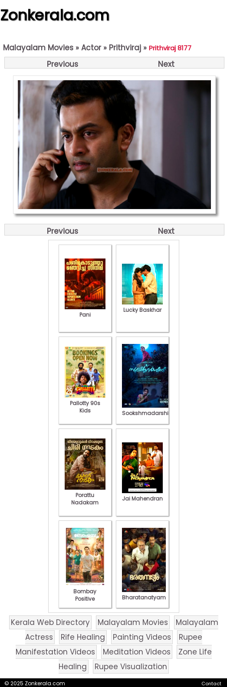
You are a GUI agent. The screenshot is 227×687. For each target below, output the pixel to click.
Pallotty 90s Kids (85, 403)
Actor (91, 48)
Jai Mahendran (142, 494)
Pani (85, 311)
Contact (211, 683)
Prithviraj (125, 48)
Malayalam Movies (38, 48)
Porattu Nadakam (85, 495)
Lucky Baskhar (142, 306)
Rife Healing (83, 637)
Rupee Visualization (131, 666)
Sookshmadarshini (147, 409)
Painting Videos (142, 637)
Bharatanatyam (144, 593)
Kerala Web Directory (50, 622)
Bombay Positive (85, 591)
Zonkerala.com (54, 15)
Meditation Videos (137, 652)
